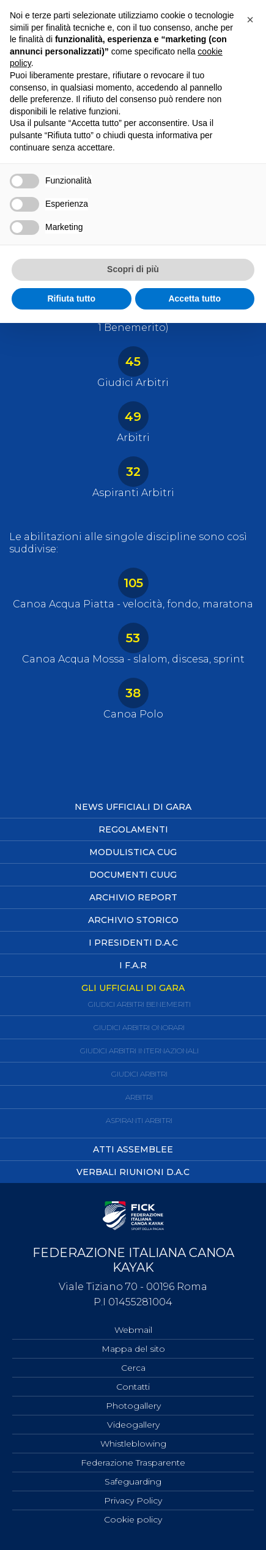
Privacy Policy (133, 1500)
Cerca (133, 1367)
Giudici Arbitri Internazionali (139, 1050)
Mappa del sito (133, 1348)
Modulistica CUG (133, 852)
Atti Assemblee (133, 1149)
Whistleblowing (133, 1443)
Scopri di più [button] (133, 269)
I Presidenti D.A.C (133, 942)
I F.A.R (133, 965)
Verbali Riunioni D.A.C (133, 1171)
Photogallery (133, 1405)
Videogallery (133, 1424)
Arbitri (139, 1097)
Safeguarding (133, 1481)
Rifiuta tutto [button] (71, 298)
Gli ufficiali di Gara (133, 987)
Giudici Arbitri (139, 1073)
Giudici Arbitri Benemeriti (139, 1004)
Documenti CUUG (133, 874)
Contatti (133, 1386)
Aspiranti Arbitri (139, 1120)
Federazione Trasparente (133, 1462)
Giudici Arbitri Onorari (139, 1027)
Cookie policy (133, 1519)
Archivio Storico (133, 919)
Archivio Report (133, 897)
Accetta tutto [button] (194, 298)
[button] (250, 19)
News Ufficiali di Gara (133, 806)
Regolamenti (133, 829)
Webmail (133, 1329)
